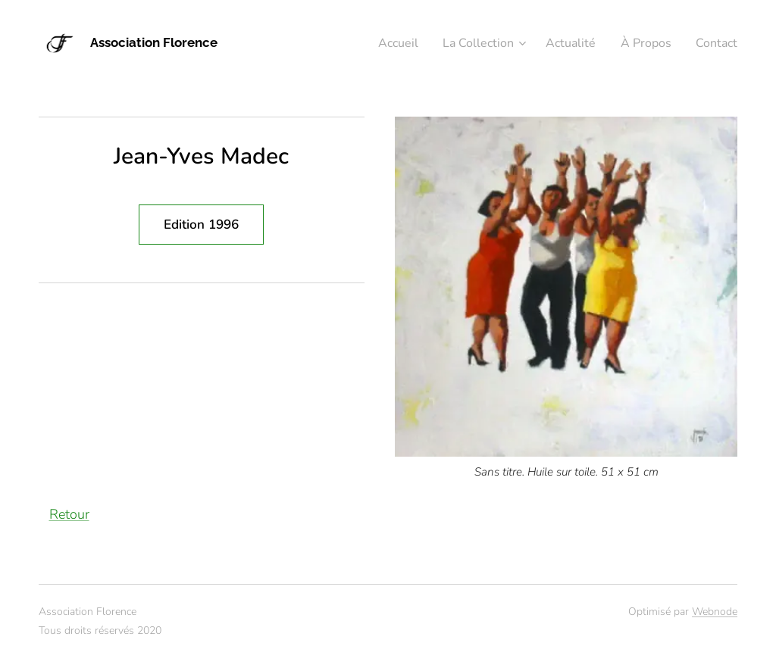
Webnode (714, 611)
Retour (69, 514)
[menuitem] (379, 43)
